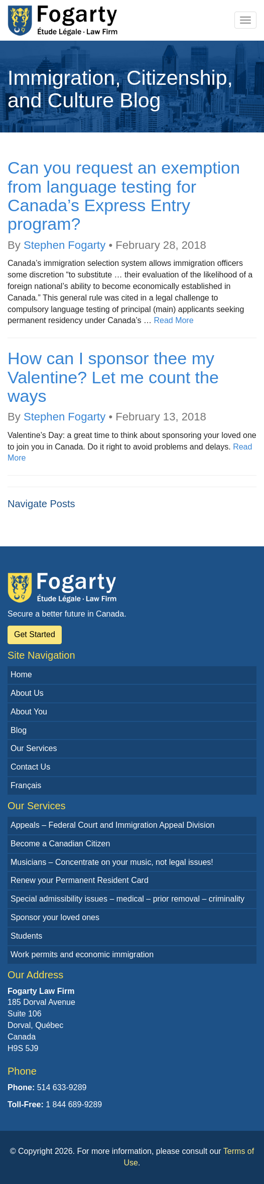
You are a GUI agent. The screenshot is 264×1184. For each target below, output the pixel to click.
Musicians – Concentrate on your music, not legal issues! (112, 862)
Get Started (34, 634)
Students (26, 936)
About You (29, 711)
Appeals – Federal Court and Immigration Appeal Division (112, 825)
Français (26, 785)
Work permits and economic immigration (82, 954)
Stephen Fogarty (64, 245)
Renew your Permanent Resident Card (80, 880)
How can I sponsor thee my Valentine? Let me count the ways (113, 377)
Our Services (34, 748)
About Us (27, 693)
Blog (19, 730)
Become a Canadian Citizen (60, 843)
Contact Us (30, 767)
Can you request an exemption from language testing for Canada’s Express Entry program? (124, 195)
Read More (173, 320)
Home (21, 674)
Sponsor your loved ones (55, 917)
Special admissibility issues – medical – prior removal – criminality (127, 899)
